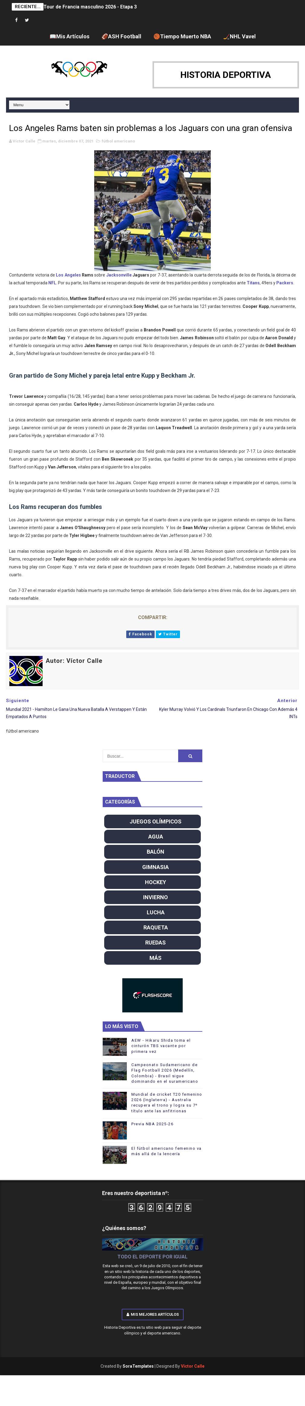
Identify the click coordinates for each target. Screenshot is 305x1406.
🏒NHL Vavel (239, 36)
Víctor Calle (192, 1366)
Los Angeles (68, 275)
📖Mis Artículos (69, 36)
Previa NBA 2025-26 (152, 1124)
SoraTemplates (138, 1366)
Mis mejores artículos (153, 1314)
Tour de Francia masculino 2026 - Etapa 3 (90, 7)
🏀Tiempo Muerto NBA (182, 36)
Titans (253, 282)
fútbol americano (118, 141)
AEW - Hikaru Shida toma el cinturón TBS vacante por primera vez (161, 1045)
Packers (284, 282)
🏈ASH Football (121, 36)
